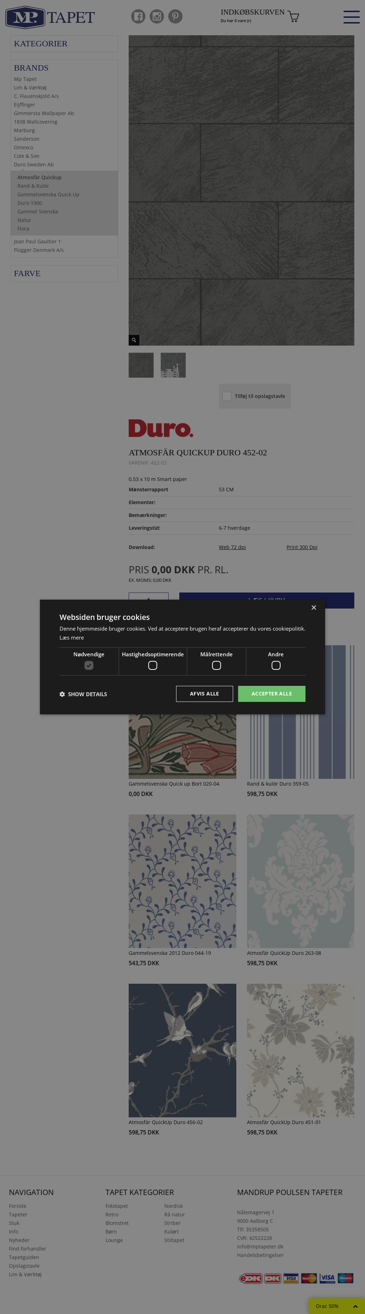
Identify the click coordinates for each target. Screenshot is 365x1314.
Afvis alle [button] (204, 693)
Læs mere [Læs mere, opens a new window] (72, 637)
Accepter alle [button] (272, 693)
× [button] (313, 608)
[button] (83, 694)
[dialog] (182, 657)
